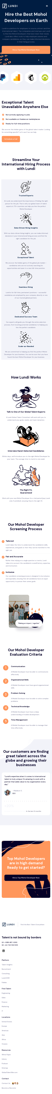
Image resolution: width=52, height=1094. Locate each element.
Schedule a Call (10, 139)
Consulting (6, 974)
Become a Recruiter (9, 1088)
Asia (3, 1035)
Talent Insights (7, 965)
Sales (3, 998)
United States (7, 1022)
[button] (47, 6)
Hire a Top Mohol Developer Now (26, 50)
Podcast (5, 1063)
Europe (4, 1026)
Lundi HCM (5, 978)
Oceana (4, 1044)
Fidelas (4, 982)
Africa (4, 1039)
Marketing (5, 1006)
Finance (4, 1002)
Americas (5, 1031)
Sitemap (5, 1068)
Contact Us (6, 1083)
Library (4, 1059)
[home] (10, 6)
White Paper (6, 1055)
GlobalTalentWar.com (9, 1072)
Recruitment (6, 969)
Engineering (6, 993)
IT (2, 1011)
